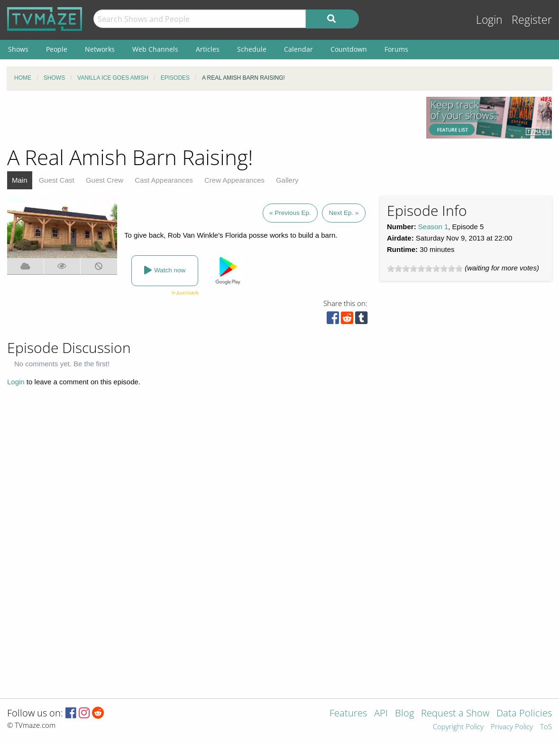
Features (348, 713)
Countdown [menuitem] (348, 49)
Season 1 (433, 227)
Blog (404, 713)
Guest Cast (56, 180)
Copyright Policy (458, 727)
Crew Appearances (234, 180)
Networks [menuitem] (100, 49)
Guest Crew (104, 180)
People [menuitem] (56, 49)
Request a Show (455, 713)
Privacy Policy (512, 727)
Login (489, 19)
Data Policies (524, 713)
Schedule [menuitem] (251, 49)
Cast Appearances (164, 180)
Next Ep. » (343, 212)
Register (532, 19)
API (381, 713)
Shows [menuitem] (18, 49)
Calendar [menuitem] (298, 49)
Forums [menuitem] (396, 49)
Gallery (287, 180)
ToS (546, 727)
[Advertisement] (209, 118)
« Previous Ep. (290, 212)
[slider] (425, 268)
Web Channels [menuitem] (155, 49)
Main (19, 180)
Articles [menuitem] (208, 49)
